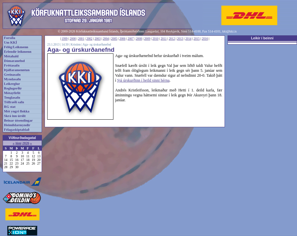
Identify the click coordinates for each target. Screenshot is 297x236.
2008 (139, 38)
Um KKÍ (10, 42)
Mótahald (11, 56)
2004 (106, 38)
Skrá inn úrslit (15, 116)
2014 (188, 38)
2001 (81, 38)
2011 (164, 38)
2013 (180, 38)
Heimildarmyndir (17, 125)
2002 (89, 38)
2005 (114, 38)
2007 (131, 38)
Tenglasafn (12, 97)
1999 (65, 38)
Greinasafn (12, 74)
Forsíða (9, 38)
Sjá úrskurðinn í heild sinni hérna (143, 80)
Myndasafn (12, 79)
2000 (73, 38)
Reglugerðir (13, 88)
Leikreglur (12, 84)
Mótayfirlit (12, 93)
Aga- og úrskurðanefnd (97, 44)
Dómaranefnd (14, 61)
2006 (122, 38)
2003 (97, 38)
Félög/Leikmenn (16, 47)
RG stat (9, 106)
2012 (172, 38)
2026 (25, 143)
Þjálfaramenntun (17, 70)
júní (18, 143)
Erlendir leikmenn (17, 51)
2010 (155, 38)
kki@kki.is (229, 31)
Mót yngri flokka (17, 111)
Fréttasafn (11, 65)
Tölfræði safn (14, 102)
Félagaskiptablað (17, 129)
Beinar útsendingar (18, 120)
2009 (147, 38)
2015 (197, 38)
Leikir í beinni (262, 38)
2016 (205, 38)
